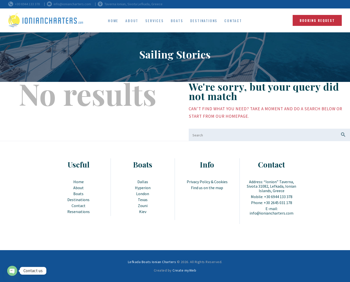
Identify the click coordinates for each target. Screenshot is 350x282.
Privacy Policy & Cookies (207, 181)
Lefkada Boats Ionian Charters (152, 262)
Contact (79, 205)
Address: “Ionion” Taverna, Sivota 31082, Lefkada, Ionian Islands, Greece (271, 186)
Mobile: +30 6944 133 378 (271, 196)
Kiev (142, 211)
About (78, 187)
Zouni (143, 205)
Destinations (78, 199)
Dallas (142, 181)
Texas (143, 199)
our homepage (232, 116)
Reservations (78, 211)
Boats (78, 193)
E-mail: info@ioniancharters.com (271, 211)
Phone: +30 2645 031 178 (271, 202)
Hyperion (143, 187)
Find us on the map (207, 187)
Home (78, 181)
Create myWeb (184, 270)
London (142, 193)
